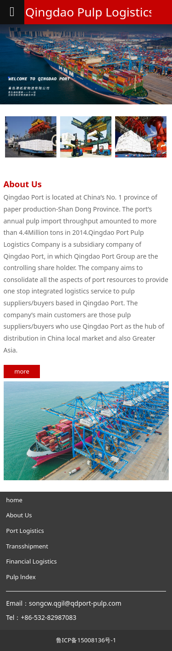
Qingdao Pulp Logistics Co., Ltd (86, 12)
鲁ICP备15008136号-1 (86, 640)
